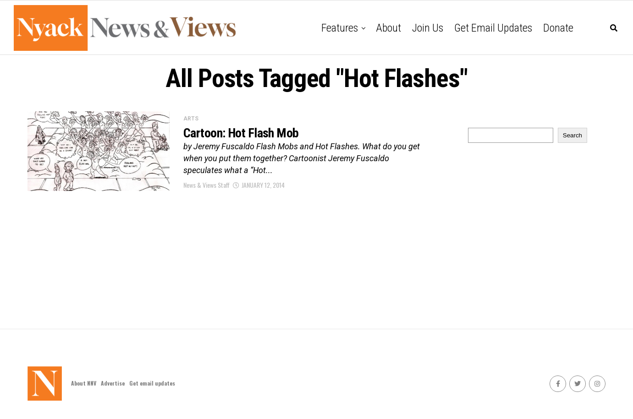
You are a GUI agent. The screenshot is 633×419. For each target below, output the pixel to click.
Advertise (113, 383)
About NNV (83, 383)
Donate (558, 28)
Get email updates (493, 28)
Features (339, 28)
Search (572, 135)
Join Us (427, 28)
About (388, 28)
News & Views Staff (206, 185)
